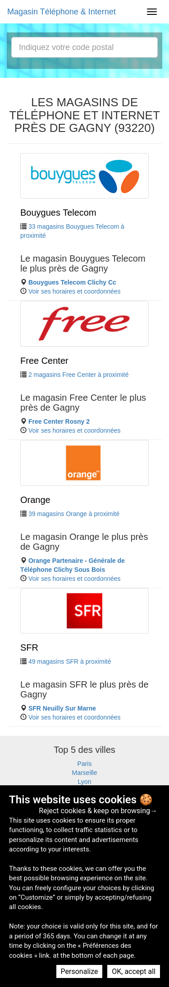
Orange (35, 500)
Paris (85, 763)
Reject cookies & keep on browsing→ (98, 810)
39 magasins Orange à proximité (73, 513)
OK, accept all (133, 971)
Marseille (84, 772)
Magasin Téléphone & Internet (61, 11)
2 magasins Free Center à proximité (78, 374)
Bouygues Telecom (58, 212)
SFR (29, 647)
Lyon (84, 781)
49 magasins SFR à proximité (69, 661)
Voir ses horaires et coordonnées (74, 291)
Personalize (79, 971)
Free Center (44, 361)
